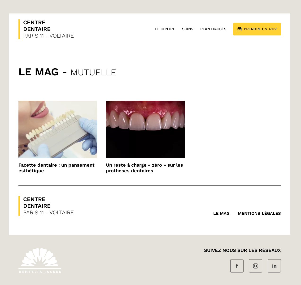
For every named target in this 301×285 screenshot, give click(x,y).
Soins (187, 29)
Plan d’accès (213, 29)
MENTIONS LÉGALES (259, 213)
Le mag (221, 213)
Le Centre (165, 29)
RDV (257, 29)
